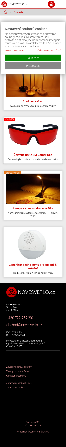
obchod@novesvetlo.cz (24, 324)
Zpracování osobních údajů (19, 383)
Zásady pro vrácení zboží (18, 371)
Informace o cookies (15, 50)
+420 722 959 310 (19, 317)
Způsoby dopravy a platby (19, 366)
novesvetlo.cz (34, 425)
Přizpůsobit (33, 65)
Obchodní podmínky (16, 375)
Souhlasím (33, 58)
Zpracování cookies (15, 387)
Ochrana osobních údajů (49, 50)
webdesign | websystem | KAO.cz (33, 431)
